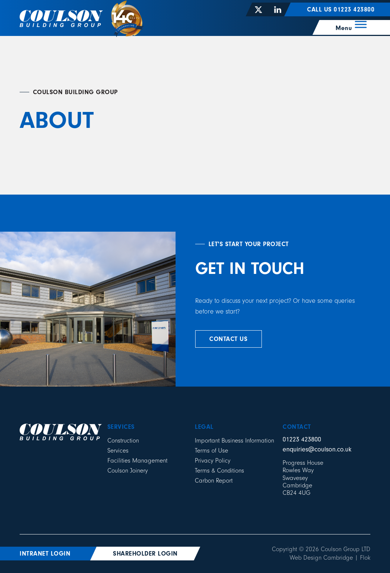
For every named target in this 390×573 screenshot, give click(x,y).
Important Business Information (234, 440)
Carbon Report (214, 480)
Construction (123, 440)
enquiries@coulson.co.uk (317, 449)
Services (118, 450)
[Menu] (352, 24)
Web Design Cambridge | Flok (330, 557)
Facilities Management (137, 460)
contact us (228, 338)
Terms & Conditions (219, 470)
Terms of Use (211, 450)
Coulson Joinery (127, 470)
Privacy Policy (212, 460)
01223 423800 (302, 439)
